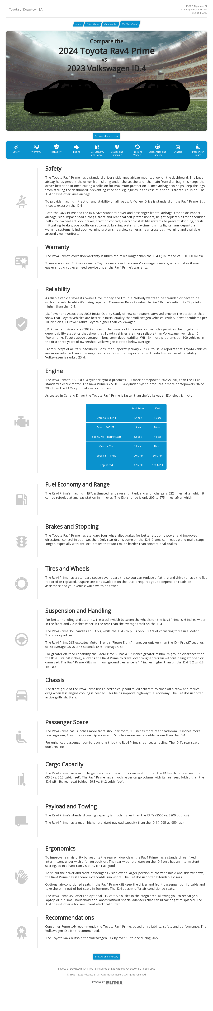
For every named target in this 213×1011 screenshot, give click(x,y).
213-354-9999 (199, 12)
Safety (17, 156)
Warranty (39, 156)
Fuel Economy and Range (107, 158)
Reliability (61, 156)
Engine (84, 156)
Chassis (196, 156)
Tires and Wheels (151, 156)
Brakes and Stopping (129, 158)
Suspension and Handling (174, 158)
